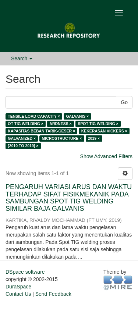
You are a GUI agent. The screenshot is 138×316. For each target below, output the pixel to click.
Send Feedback (53, 294)
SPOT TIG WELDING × (98, 123)
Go (124, 102)
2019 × (94, 138)
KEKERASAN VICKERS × (104, 131)
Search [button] (21, 58)
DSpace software (25, 272)
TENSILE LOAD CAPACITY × (34, 116)
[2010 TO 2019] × (23, 145)
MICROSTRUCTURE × (62, 138)
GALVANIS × (77, 116)
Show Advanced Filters (106, 156)
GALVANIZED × (22, 138)
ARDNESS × (60, 123)
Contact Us (18, 294)
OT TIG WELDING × (25, 123)
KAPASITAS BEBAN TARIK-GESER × (41, 131)
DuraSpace (18, 287)
